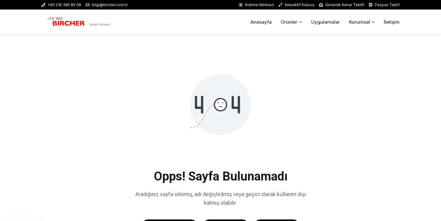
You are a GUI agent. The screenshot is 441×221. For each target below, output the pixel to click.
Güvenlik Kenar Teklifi (341, 4)
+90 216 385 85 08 (61, 4)
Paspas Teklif (384, 4)
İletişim (392, 22)
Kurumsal (359, 22)
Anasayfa (261, 22)
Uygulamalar (325, 22)
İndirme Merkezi (256, 4)
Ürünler (289, 22)
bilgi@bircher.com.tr (107, 4)
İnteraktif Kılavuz (297, 4)
